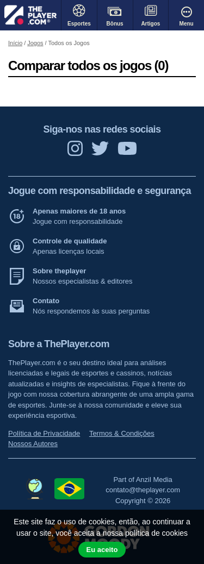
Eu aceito (102, 550)
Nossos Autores (33, 444)
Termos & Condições (121, 433)
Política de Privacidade (44, 433)
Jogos (35, 43)
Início (15, 43)
